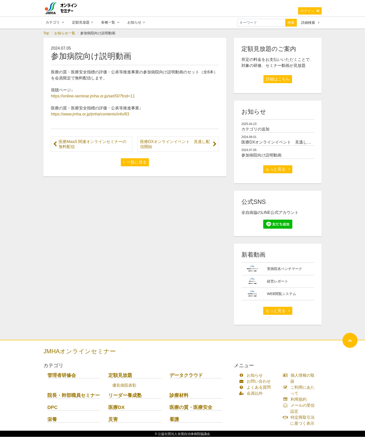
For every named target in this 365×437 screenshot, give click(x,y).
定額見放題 (82, 22)
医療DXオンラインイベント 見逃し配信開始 (282, 142)
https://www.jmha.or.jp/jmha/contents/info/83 (90, 114)
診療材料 (179, 395)
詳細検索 (310, 23)
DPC (52, 407)
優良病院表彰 (124, 385)
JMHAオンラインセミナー (79, 351)
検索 (291, 23)
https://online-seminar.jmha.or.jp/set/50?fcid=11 (93, 96)
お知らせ (136, 22)
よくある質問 (256, 387)
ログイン (309, 11)
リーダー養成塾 (125, 395)
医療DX (116, 407)
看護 (174, 419)
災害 (113, 419)
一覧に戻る (135, 162)
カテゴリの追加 (255, 129)
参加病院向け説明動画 (261, 155)
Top (46, 33)
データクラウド (186, 375)
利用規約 (296, 399)
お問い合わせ (256, 381)
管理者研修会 (61, 375)
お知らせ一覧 (64, 33)
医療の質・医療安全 (190, 407)
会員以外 (252, 393)
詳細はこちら (278, 79)
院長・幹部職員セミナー (73, 395)
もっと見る (277, 169)
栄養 (52, 419)
